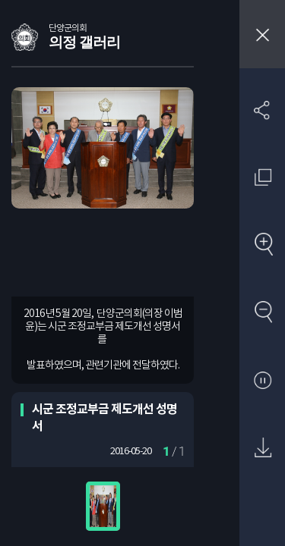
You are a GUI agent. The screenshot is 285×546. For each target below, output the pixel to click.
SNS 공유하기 (262, 110)
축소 (262, 313)
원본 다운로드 (262, 448)
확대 (262, 245)
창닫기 (262, 34)
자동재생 (262, 381)
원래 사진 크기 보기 (262, 177)
